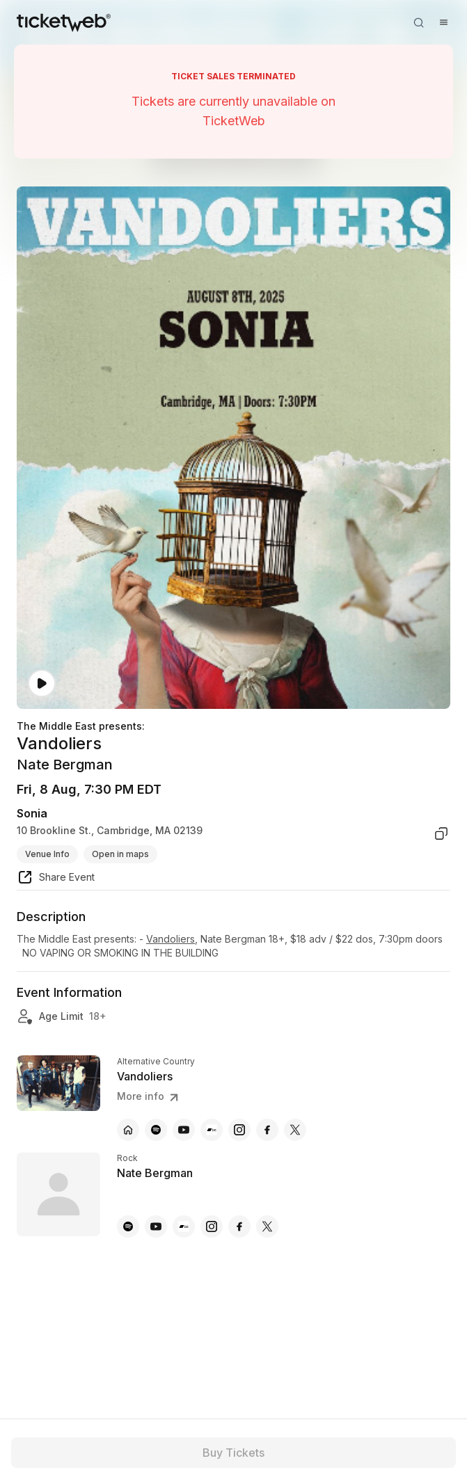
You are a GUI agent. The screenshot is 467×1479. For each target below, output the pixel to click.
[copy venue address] (441, 833)
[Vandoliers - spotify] (155, 1129)
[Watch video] (41, 683)
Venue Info (47, 854)
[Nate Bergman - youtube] (155, 1226)
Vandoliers (170, 939)
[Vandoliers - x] (295, 1129)
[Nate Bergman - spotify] (128, 1226)
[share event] (56, 879)
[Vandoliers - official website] (128, 1129)
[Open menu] (443, 22)
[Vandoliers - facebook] (267, 1129)
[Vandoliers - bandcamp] (211, 1129)
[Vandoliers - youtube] (183, 1129)
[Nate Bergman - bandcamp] (183, 1226)
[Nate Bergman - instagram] (211, 1226)
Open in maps (120, 854)
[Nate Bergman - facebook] (239, 1226)
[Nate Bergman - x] (267, 1226)
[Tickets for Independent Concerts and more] (64, 22)
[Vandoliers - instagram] (239, 1129)
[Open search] (418, 22)
